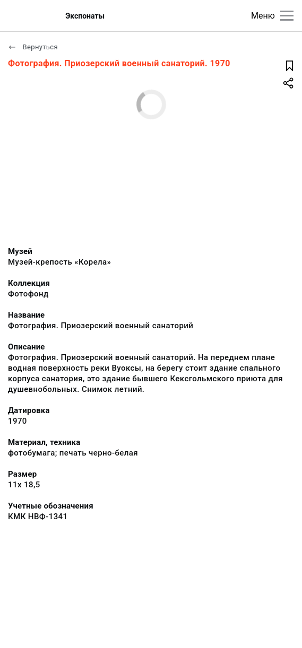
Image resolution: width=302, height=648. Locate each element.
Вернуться (33, 47)
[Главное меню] (287, 15)
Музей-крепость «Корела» (59, 262)
